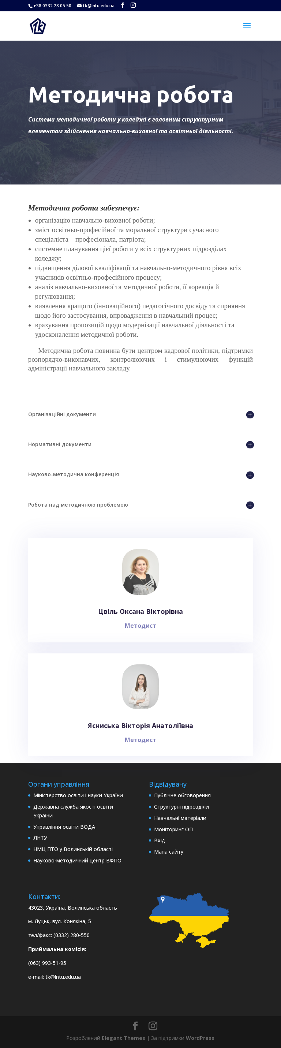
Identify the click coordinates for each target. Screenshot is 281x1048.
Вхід (159, 840)
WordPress (200, 1037)
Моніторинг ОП (173, 829)
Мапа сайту (168, 851)
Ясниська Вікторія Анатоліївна (140, 731)
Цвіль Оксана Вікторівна (141, 617)
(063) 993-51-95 (47, 962)
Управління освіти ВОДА (64, 826)
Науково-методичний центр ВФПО (77, 860)
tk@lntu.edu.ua (63, 976)
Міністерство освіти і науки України (78, 795)
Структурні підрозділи (181, 806)
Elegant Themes (123, 1037)
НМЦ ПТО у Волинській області (73, 849)
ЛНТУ (40, 837)
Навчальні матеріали (180, 817)
